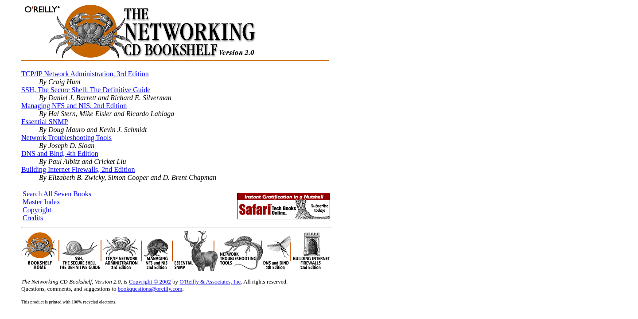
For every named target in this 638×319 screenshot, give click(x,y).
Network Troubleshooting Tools (66, 137)
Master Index (41, 202)
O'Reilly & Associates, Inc (210, 281)
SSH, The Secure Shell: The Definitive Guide (85, 89)
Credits (33, 218)
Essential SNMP (44, 121)
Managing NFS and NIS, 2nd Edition (74, 105)
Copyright (37, 210)
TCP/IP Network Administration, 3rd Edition (85, 74)
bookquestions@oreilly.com (150, 288)
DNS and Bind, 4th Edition (59, 153)
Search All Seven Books (57, 194)
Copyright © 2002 (150, 281)
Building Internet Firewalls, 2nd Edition (78, 169)
